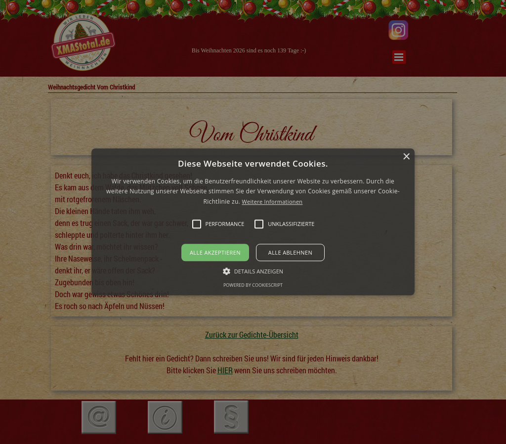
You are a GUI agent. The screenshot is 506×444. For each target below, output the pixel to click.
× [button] (406, 157)
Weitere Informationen (272, 201)
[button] (253, 221)
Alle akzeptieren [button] (215, 253)
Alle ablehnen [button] (290, 253)
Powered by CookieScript (253, 285)
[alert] (253, 222)
